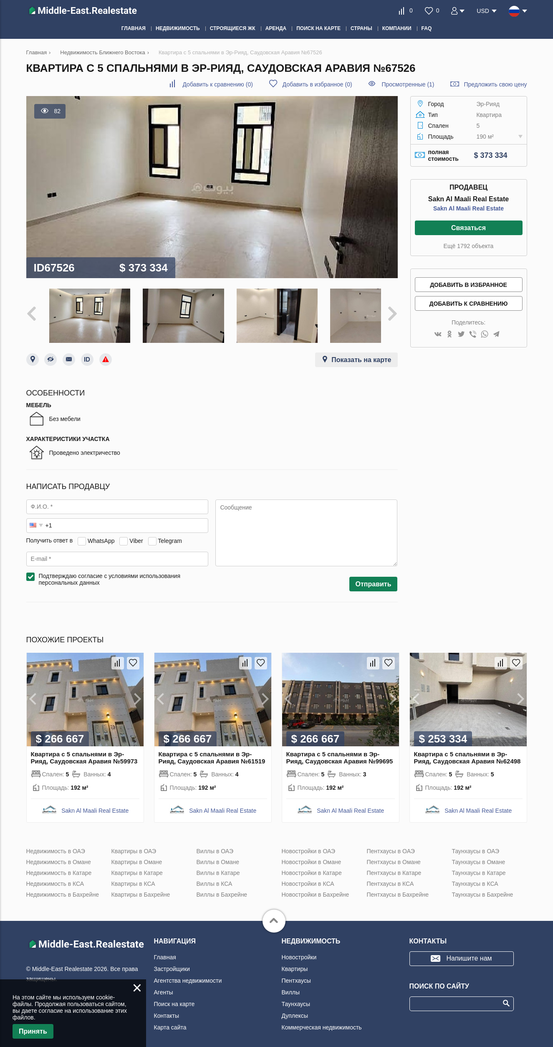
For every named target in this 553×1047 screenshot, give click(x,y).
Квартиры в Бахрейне (140, 888)
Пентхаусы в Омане (394, 855)
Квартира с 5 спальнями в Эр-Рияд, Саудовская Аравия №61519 (212, 751)
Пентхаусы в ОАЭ (391, 845)
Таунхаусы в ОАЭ (476, 845)
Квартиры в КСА (133, 877)
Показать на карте (361, 353)
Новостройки (299, 951)
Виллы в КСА (214, 877)
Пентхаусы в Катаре (394, 866)
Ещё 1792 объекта (469, 246)
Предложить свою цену (495, 84)
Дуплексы (295, 1009)
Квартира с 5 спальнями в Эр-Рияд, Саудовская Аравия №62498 (467, 751)
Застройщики (172, 962)
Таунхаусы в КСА (475, 877)
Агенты (163, 986)
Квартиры (295, 962)
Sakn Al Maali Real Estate (468, 208)
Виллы (291, 986)
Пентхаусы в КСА (390, 877)
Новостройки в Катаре (312, 866)
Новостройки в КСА (308, 877)
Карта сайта (170, 1021)
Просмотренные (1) (407, 84)
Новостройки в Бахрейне (315, 888)
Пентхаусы (296, 974)
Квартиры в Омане (136, 855)
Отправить (373, 577)
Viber (136, 534)
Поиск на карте (174, 997)
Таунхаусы (296, 997)
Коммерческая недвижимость (322, 1021)
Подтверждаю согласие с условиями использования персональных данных (110, 573)
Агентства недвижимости (188, 974)
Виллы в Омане (218, 855)
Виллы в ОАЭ (215, 845)
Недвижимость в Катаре (59, 866)
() (217, 84)
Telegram (170, 534)
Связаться (468, 227)
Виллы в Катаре (218, 866)
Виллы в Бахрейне (222, 888)
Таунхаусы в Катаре (479, 866)
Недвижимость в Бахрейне (62, 888)
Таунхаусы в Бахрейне (482, 888)
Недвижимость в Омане (58, 855)
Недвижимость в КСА (55, 877)
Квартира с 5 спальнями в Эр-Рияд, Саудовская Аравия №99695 (339, 751)
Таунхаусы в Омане (478, 855)
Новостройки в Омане (311, 855)
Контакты (166, 1009)
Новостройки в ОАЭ (309, 845)
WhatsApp (101, 534)
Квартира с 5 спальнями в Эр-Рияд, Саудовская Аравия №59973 (84, 751)
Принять (33, 1031)
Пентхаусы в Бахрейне (398, 888)
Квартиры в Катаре (137, 866)
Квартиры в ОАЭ (134, 845)
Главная (165, 951)
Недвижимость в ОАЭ (55, 845)
